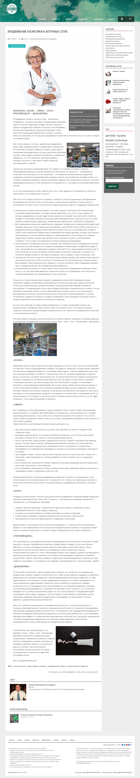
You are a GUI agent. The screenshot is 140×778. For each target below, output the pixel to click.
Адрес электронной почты (115, 178)
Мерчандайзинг (111, 50)
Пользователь (122, 19)
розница (42, 666)
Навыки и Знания (119, 71)
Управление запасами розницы (117, 55)
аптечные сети (19, 666)
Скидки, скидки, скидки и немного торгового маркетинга (121, 101)
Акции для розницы (17, 46)
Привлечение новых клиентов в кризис (84, 116)
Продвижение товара (113, 34)
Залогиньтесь (53, 672)
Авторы (27, 740)
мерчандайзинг (112, 144)
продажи (119, 147)
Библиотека (46, 740)
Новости (55, 19)
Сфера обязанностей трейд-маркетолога (120, 90)
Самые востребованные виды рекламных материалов (121, 82)
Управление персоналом (114, 57)
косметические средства (77, 666)
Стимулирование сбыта (114, 37)
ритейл (111, 135)
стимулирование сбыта (116, 149)
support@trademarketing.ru (122, 772)
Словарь (56, 740)
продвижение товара (56, 666)
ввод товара (32, 666)
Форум (112, 19)
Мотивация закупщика (114, 43)
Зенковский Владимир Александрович (41, 685)
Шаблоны (35, 740)
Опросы (64, 740)
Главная (42, 19)
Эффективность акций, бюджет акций (119, 53)
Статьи (68, 19)
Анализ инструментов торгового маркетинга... (37, 715)
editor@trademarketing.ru (83, 763)
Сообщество (82, 19)
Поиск (130, 19)
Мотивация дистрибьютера (115, 39)
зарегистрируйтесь (68, 672)
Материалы (98, 19)
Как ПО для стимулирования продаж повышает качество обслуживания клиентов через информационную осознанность (121, 113)
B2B (115, 152)
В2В (116, 154)
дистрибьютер (123, 154)
